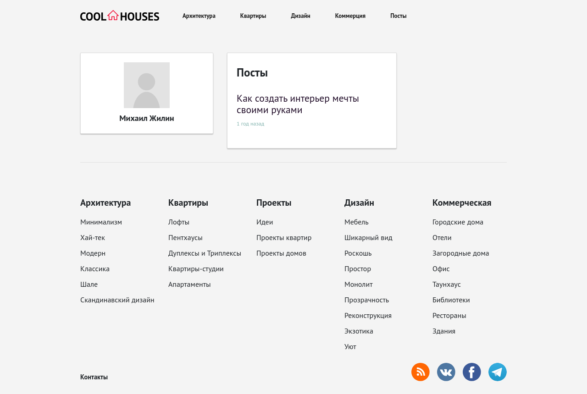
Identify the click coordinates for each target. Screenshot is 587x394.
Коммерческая (462, 202)
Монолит (358, 284)
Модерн (92, 252)
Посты (398, 16)
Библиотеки (451, 299)
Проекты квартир (283, 237)
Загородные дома (460, 252)
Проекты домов (281, 252)
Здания (443, 330)
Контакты (94, 376)
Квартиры (253, 16)
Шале (89, 284)
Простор (357, 268)
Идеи (264, 221)
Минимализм (101, 221)
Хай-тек (92, 237)
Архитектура (199, 16)
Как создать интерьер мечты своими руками (298, 104)
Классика (95, 268)
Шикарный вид (368, 237)
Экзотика (358, 330)
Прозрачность (366, 299)
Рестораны (449, 315)
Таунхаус (446, 284)
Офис (441, 268)
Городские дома (457, 221)
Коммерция (350, 16)
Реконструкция (368, 315)
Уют (350, 346)
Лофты (178, 221)
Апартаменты (189, 284)
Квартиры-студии (196, 268)
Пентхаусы (185, 237)
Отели (442, 237)
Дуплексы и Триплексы (204, 252)
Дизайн (300, 16)
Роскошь (357, 252)
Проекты (274, 202)
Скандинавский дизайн (117, 299)
